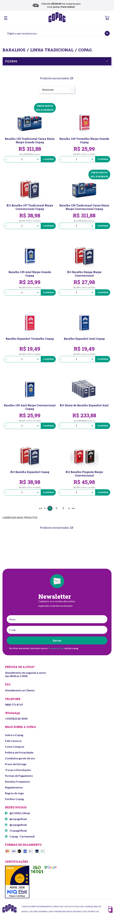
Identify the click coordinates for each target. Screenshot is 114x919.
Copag (85, 50)
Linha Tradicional (51, 50)
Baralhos (14, 50)
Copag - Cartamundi (20, 836)
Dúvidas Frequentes (17, 781)
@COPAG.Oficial (17, 813)
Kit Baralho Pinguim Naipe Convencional (84, 473)
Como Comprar (14, 746)
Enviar (57, 640)
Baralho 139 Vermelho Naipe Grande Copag (84, 140)
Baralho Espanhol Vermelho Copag (30, 338)
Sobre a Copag (14, 735)
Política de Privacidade (19, 752)
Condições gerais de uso (20, 758)
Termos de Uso (56, 648)
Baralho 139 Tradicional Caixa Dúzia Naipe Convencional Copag (84, 207)
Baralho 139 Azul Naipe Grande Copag (30, 273)
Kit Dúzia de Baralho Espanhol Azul (84, 405)
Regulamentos (14, 787)
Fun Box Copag (14, 799)
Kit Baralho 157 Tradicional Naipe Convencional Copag (30, 207)
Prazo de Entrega (15, 764)
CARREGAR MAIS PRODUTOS (20, 517)
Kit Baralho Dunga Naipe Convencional (84, 273)
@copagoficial (16, 818)
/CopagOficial (16, 830)
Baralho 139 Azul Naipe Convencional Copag (30, 406)
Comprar (48, 159)
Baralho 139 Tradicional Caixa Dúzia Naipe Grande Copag (30, 140)
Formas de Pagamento (19, 775)
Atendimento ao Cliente (20, 690)
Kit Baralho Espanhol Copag (29, 472)
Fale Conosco (13, 740)
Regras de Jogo (14, 793)
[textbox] (57, 33)
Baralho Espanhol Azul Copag (84, 338)
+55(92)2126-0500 (16, 718)
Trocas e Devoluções (18, 769)
